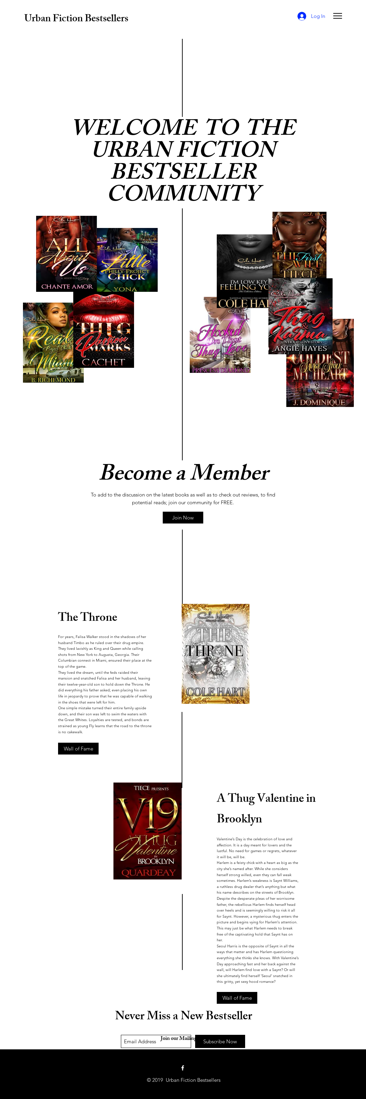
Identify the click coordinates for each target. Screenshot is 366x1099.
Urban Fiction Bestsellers (76, 19)
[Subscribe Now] (220, 1041)
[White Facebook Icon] (182, 1068)
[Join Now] (183, 517)
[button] (337, 16)
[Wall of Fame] (78, 749)
